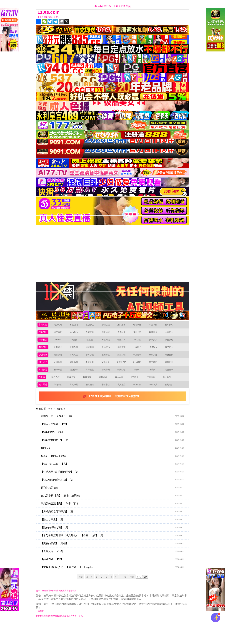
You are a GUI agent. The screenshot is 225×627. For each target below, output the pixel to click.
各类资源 (44, 373)
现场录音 (75, 373)
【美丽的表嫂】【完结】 (114, 548)
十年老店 (107, 389)
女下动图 (107, 365)
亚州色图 (59, 349)
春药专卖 (170, 389)
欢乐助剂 (139, 389)
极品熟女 (170, 349)
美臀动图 (91, 365)
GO (150, 582)
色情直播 (91, 333)
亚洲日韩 (139, 333)
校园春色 (107, 357)
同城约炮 (59, 325)
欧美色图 (75, 349)
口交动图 (154, 365)
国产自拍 (59, 333)
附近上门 (75, 325)
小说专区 (44, 357)
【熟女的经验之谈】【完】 (114, 532)
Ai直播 (42, 381)
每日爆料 (167, 381)
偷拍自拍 (75, 333)
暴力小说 (91, 357)
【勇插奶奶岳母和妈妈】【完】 (114, 516)
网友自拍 (72, 381)
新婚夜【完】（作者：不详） (114, 421)
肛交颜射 (170, 341)
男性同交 (107, 341)
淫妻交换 (170, 357)
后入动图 (138, 365)
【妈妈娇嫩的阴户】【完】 (114, 445)
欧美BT (154, 373)
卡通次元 (155, 349)
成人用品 (44, 389)
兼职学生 (91, 325)
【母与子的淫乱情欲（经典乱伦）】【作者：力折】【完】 (114, 540)
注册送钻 (152, 381)
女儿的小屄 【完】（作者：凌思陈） (114, 500)
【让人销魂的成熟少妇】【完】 (114, 484)
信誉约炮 (139, 325)
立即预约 (170, 325)
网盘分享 (170, 373)
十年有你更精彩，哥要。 (51, 17)
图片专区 (44, 349)
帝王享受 (155, 325)
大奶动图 (59, 365)
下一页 (126, 581)
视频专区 (44, 333)
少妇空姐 (107, 325)
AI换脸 (75, 341)
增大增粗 (91, 389)
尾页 (136, 581)
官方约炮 (44, 325)
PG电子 (136, 381)
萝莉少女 (155, 341)
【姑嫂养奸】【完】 (114, 564)
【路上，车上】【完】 (114, 524)
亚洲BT (139, 373)
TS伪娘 (139, 341)
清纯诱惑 (123, 349)
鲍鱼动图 (75, 365)
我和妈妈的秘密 (114, 492)
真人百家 (120, 381)
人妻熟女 (170, 333)
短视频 (91, 341)
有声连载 (91, 373)
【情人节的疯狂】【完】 (114, 429)
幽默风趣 (155, 357)
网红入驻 (56, 381)
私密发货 (155, 389)
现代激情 (59, 357)
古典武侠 (75, 357)
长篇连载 (139, 357)
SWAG (59, 341)
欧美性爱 (155, 333)
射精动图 (170, 365)
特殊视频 (44, 341)
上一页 (87, 581)
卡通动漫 (123, 333)
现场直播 (88, 381)
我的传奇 (114, 453)
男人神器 (75, 389)
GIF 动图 (43, 365)
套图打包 (123, 373)
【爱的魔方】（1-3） (114, 556)
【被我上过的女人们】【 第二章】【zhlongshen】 (114, 572)
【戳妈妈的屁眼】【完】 (114, 468)
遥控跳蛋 (104, 381)
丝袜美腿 (91, 349)
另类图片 (139, 349)
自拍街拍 (107, 349)
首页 (50, 413)
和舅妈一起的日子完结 (114, 460)
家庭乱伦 (123, 357)
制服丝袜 (107, 333)
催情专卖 (59, 389)
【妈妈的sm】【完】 (114, 437)
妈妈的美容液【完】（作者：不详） (114, 508)
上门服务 (123, 325)
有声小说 (59, 373)
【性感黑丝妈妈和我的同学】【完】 (114, 476)
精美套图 (107, 373)
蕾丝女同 (123, 341)
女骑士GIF (122, 365)
